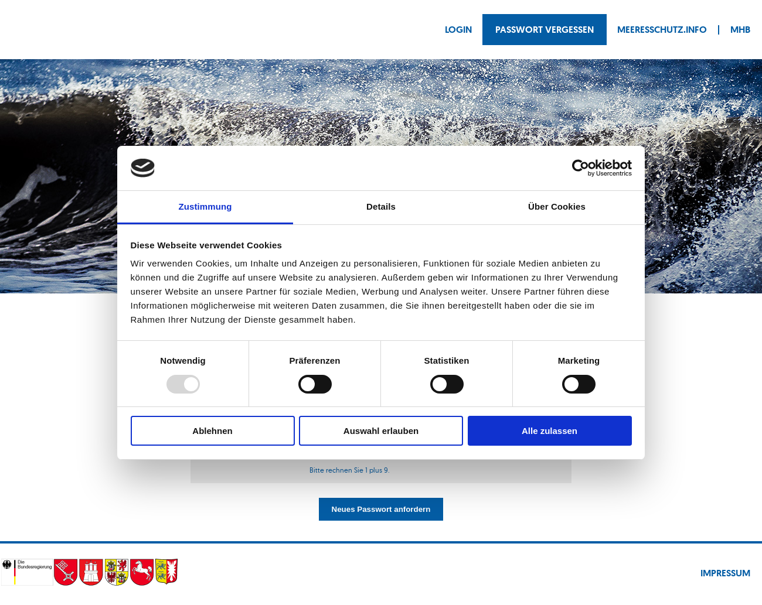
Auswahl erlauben (381, 431)
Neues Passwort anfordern (381, 509)
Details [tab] (381, 206)
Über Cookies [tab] (557, 206)
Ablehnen (212, 431)
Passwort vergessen (544, 29)
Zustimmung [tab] (205, 206)
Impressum (725, 573)
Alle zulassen (549, 431)
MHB (740, 29)
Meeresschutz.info (662, 29)
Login (458, 29)
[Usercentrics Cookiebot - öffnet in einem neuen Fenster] (580, 168)
